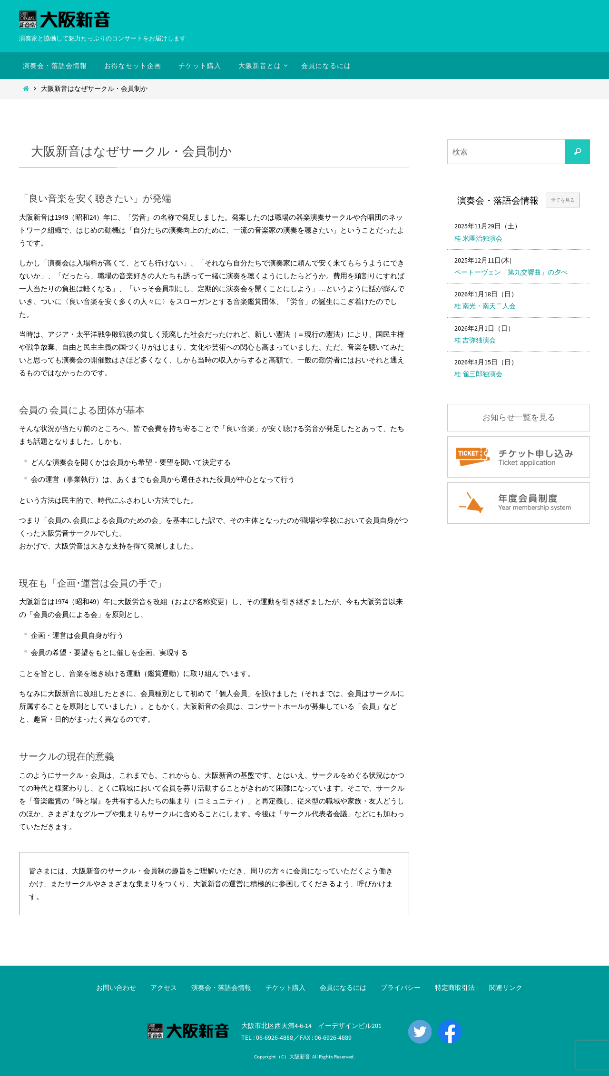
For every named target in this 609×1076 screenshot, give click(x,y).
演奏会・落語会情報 (221, 987)
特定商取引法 (455, 987)
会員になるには (343, 987)
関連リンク (505, 987)
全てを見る (563, 200)
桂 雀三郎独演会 (478, 374)
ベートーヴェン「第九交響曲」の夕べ (511, 272)
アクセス (163, 987)
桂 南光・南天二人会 (485, 306)
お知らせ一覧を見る (518, 417)
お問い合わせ (116, 987)
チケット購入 (285, 987)
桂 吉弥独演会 (475, 340)
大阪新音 (299, 1056)
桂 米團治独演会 (478, 238)
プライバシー (401, 987)
